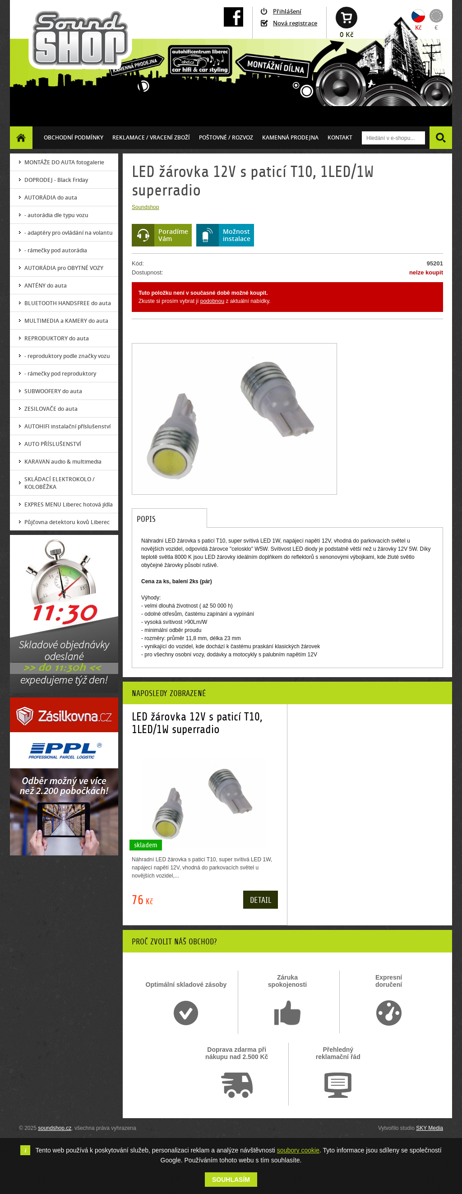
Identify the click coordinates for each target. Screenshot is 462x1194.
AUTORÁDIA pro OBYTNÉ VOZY (63, 268)
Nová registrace (295, 23)
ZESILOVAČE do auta (51, 409)
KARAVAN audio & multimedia (63, 461)
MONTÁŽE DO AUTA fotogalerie (64, 162)
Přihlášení (287, 11)
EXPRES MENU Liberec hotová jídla (68, 504)
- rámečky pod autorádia (55, 250)
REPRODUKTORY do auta (56, 338)
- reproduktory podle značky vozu (67, 356)
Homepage (21, 137)
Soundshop (145, 207)
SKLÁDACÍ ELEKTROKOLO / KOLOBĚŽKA (59, 483)
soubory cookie (298, 1150)
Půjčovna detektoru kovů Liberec (67, 522)
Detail (260, 900)
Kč (418, 27)
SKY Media (429, 1128)
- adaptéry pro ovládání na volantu (68, 233)
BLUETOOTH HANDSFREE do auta (67, 303)
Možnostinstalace (236, 235)
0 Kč (346, 34)
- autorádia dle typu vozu (56, 215)
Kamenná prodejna (290, 137)
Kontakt (340, 137)
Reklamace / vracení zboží (151, 137)
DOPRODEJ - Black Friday (56, 180)
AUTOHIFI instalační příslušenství (67, 426)
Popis (146, 519)
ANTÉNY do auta (45, 285)
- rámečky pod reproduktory (60, 373)
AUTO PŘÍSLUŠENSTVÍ (52, 444)
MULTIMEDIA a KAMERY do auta (66, 321)
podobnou (212, 301)
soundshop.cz (54, 1128)
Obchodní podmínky (73, 137)
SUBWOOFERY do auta (53, 391)
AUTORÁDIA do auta (50, 197)
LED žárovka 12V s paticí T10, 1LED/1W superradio (197, 723)
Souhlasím (231, 1179)
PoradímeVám (173, 235)
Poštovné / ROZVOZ (226, 137)
